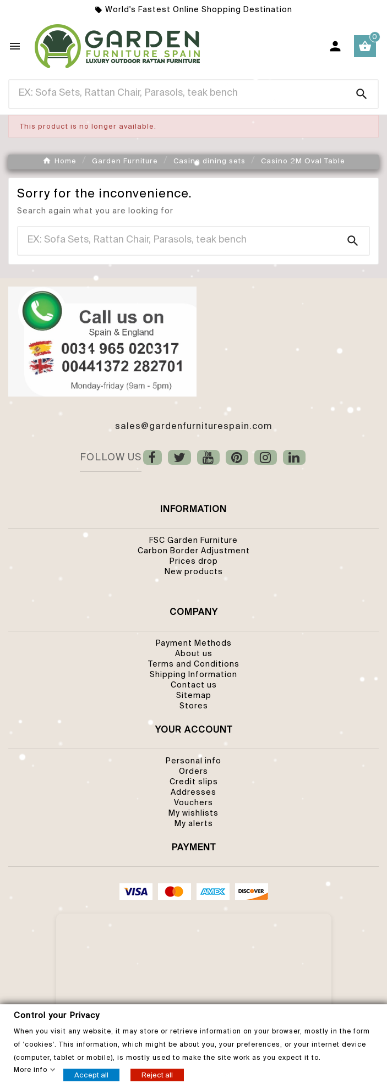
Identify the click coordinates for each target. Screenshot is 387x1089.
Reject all (157, 1074)
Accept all (91, 1074)
